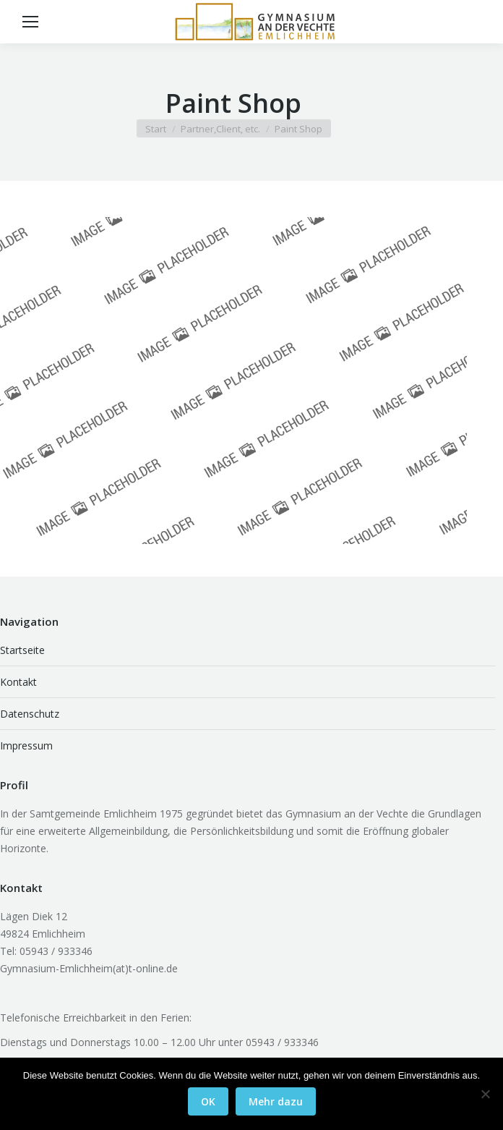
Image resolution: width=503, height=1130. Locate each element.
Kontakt (18, 682)
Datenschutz (29, 714)
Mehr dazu (276, 1101)
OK (208, 1101)
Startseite (22, 650)
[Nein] (485, 1094)
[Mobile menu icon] (30, 21)
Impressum (26, 745)
